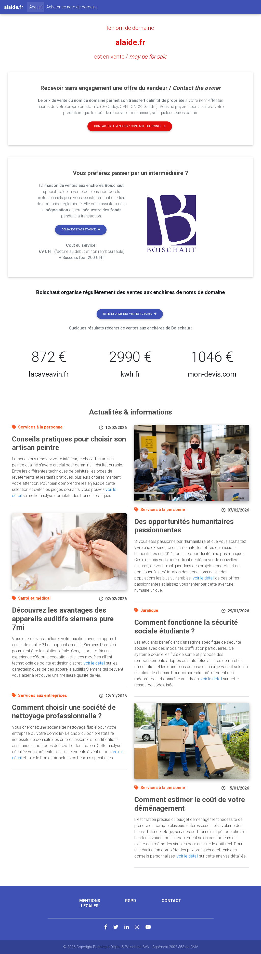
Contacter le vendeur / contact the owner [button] (130, 126)
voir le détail (94, 663)
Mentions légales (89, 903)
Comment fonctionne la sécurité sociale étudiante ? (186, 626)
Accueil (36, 6)
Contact (171, 900)
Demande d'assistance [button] (81, 229)
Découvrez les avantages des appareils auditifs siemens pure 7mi (63, 618)
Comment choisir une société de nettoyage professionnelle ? (64, 711)
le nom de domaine (130, 27)
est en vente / (130, 56)
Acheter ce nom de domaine (72, 7)
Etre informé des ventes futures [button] (129, 313)
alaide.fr (130, 42)
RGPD (130, 900)
